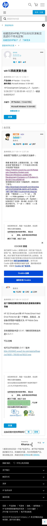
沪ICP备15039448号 (10, 512)
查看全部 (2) (15, 111)
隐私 (28, 506)
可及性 (21, 506)
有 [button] (29, 432)
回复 (10, 117)
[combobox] (23, 18)
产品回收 (12, 506)
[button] (41, 52)
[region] (23, 263)
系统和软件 (9, 25)
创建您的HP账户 (10, 40)
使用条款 (27, 455)
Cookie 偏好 (31, 509)
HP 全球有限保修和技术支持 (13, 509)
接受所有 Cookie (23, 280)
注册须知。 (36, 455)
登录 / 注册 (39, 12)
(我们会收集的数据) (21, 261)
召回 (4, 506)
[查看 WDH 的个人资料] (22, 134)
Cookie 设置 (23, 273)
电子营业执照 (26, 512)
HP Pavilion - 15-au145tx (21, 102)
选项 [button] (43, 25)
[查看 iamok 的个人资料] (15, 52)
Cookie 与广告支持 (22, 266)
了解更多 (26, 40)
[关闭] (42, 243)
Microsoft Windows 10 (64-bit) (23, 106)
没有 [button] (36, 432)
